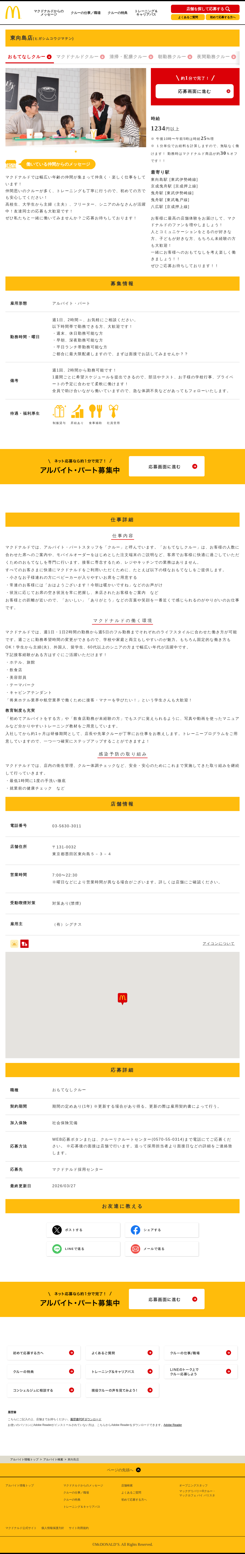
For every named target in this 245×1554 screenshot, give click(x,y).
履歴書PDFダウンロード (85, 1419)
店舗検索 (127, 1485)
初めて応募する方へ (223, 17)
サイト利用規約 (79, 1528)
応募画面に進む (194, 91)
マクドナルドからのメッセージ (49, 12)
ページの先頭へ (120, 1470)
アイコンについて (219, 943)
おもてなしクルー (27, 56)
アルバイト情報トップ (19, 1485)
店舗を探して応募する (205, 9)
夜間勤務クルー (213, 56)
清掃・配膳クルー (128, 56)
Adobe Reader (173, 1425)
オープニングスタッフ (193, 1485)
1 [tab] (76, 152)
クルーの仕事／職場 (86, 12)
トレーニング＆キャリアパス (146, 12)
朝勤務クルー (172, 56)
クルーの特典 (117, 12)
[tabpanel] (75, 107)
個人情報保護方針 (52, 1528)
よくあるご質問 (188, 17)
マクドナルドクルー (77, 56)
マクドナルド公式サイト (21, 1528)
